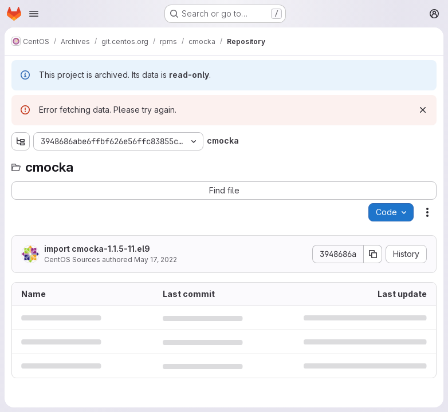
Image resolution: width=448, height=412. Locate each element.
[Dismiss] (423, 110)
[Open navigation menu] (34, 14)
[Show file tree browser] (20, 141)
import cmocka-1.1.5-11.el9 (97, 248)
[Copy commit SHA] (373, 254)
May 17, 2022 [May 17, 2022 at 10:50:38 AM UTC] (155, 259)
